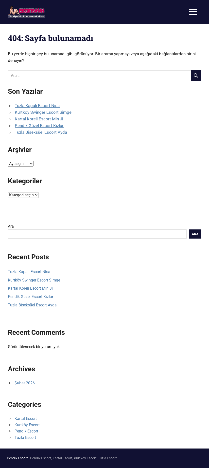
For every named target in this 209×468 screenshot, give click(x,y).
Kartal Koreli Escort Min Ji (39, 118)
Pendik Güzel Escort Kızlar (39, 125)
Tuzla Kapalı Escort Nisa (37, 105)
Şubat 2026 (25, 383)
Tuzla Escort (25, 437)
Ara (11, 226)
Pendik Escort (26, 431)
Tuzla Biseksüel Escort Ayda (41, 132)
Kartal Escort (26, 418)
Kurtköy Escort (27, 425)
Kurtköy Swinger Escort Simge (43, 112)
